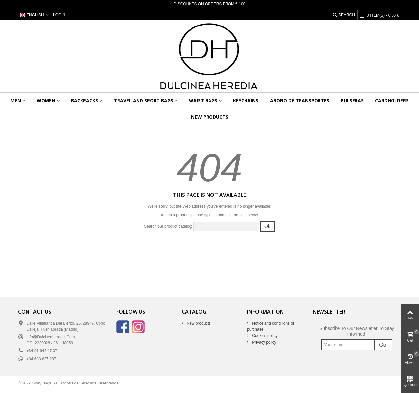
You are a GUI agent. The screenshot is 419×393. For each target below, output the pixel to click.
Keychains (245, 100)
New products (209, 117)
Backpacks (84, 100)
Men (15, 100)
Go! (383, 345)
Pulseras (352, 100)
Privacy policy (263, 342)
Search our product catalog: (168, 226)
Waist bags (203, 100)
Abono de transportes (299, 100)
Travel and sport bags (143, 100)
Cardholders (392, 100)
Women (46, 100)
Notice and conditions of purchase (270, 326)
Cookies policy (264, 335)
